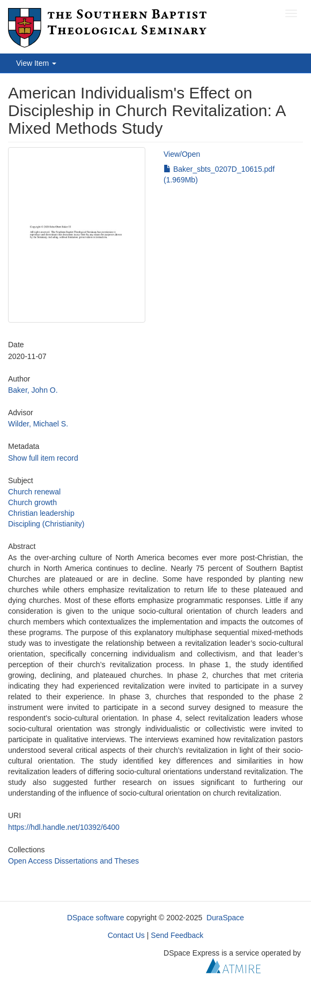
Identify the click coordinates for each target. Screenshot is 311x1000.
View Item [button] (36, 63)
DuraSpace (225, 917)
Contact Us (126, 935)
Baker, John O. (33, 390)
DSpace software (95, 917)
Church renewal (34, 491)
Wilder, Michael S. (38, 423)
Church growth (32, 502)
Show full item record (43, 458)
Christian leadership (41, 513)
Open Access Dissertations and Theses (73, 861)
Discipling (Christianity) (46, 524)
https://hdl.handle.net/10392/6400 (64, 827)
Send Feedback (177, 935)
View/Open (182, 154)
